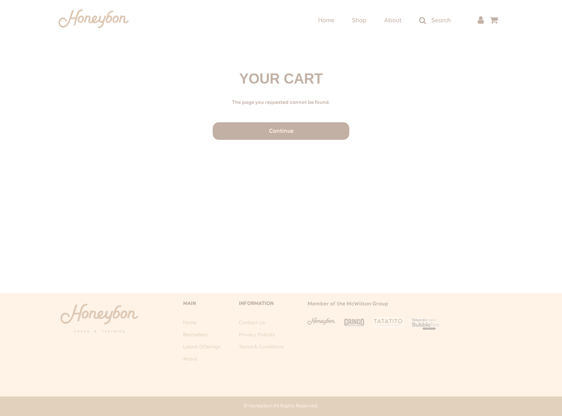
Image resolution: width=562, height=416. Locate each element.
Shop (359, 21)
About (393, 21)
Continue (281, 131)
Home (326, 21)
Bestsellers (195, 334)
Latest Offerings (202, 347)
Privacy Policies (257, 334)
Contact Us (252, 322)
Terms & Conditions (261, 347)
